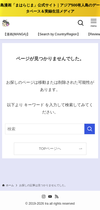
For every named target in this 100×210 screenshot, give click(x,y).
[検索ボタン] (80, 23)
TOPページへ (50, 149)
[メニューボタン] (93, 23)
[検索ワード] (50, 129)
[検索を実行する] (89, 129)
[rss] (56, 196)
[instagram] (43, 196)
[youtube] (50, 196)
